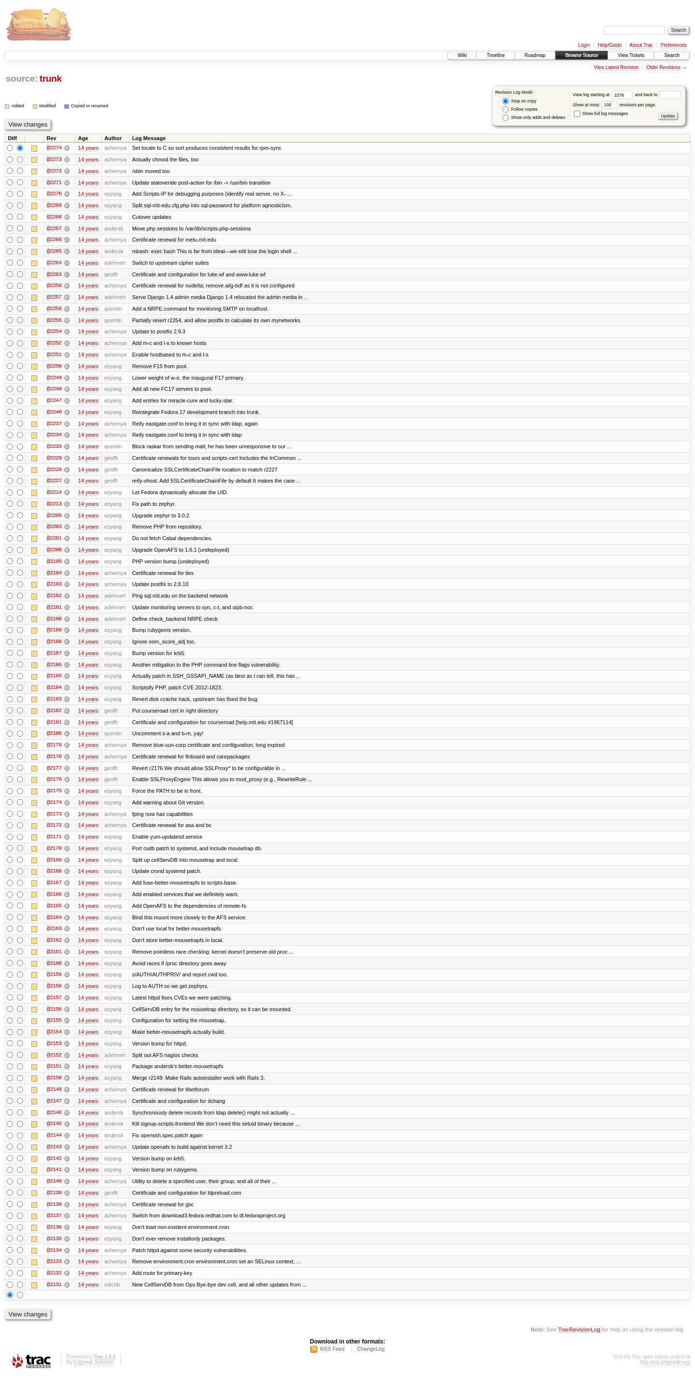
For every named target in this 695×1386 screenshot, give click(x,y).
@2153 (54, 1052)
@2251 (54, 356)
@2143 (54, 1156)
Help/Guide (610, 45)
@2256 (54, 310)
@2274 (54, 148)
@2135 (54, 1249)
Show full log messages (601, 113)
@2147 (54, 1110)
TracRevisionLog (579, 1340)
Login (584, 45)
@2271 (54, 182)
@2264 (54, 264)
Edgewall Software (93, 1373)
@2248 (54, 391)
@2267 (54, 229)
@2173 (54, 820)
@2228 (54, 472)
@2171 (54, 843)
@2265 (54, 252)
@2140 (54, 1191)
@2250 (54, 368)
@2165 (54, 913)
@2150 (54, 1087)
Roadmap (535, 55)
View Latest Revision (616, 67)
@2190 (54, 623)
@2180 (54, 739)
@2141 (54, 1180)
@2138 (54, 1214)
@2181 (54, 727)
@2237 (54, 426)
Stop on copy (519, 101)
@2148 (54, 1098)
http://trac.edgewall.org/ (665, 1373)
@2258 (54, 287)
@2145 (54, 1133)
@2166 (54, 901)
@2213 (54, 507)
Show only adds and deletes (533, 117)
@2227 (54, 484)
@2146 (54, 1122)
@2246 (54, 414)
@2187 (54, 658)
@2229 (54, 461)
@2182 (54, 716)
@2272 (54, 171)
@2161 (54, 959)
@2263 (54, 275)
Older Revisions (663, 67)
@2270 (54, 194)
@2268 (54, 217)
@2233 (54, 449)
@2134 (54, 1261)
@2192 (54, 600)
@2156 (54, 1017)
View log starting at (604, 94)
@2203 (54, 530)
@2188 (54, 646)
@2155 (54, 1029)
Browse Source (581, 55)
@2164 (54, 925)
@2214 (54, 496)
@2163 (54, 936)
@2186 (54, 669)
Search (672, 55)
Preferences (674, 45)
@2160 (54, 971)
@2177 (54, 774)
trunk (51, 78)
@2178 (54, 762)
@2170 (54, 855)
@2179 (54, 751)
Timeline (495, 55)
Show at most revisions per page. (614, 104)
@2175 (54, 797)
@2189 (54, 635)
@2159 (54, 982)
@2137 (54, 1226)
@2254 (54, 333)
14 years (88, 148)
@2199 (54, 565)
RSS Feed (332, 1360)
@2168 (54, 878)
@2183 (54, 704)
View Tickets (631, 55)
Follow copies (519, 109)
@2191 (54, 611)
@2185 (54, 681)
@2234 (54, 438)
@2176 (54, 785)
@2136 (54, 1238)
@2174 (54, 809)
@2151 (54, 1075)
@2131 (54, 1296)
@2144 (54, 1145)
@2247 (54, 403)
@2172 (54, 832)
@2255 (54, 322)
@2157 (54, 1006)
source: (22, 78)
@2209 (54, 519)
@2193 (54, 588)
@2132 (54, 1284)
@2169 (54, 867)
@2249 (54, 380)
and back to (658, 94)
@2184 (54, 693)
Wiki (462, 55)
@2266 (54, 240)
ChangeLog (371, 1360)
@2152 (54, 1064)
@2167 (54, 890)
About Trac (641, 45)
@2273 (54, 159)
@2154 (54, 1040)
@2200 (54, 553)
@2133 (54, 1272)
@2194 (54, 577)
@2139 (54, 1203)
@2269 (54, 206)
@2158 (54, 994)
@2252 (54, 345)
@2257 (54, 298)
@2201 (54, 542)
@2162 (54, 948)
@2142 (54, 1168)
